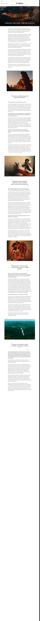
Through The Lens (11, 28)
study (12, 368)
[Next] (33, 80)
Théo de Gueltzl (10, 49)
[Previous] (6, 80)
